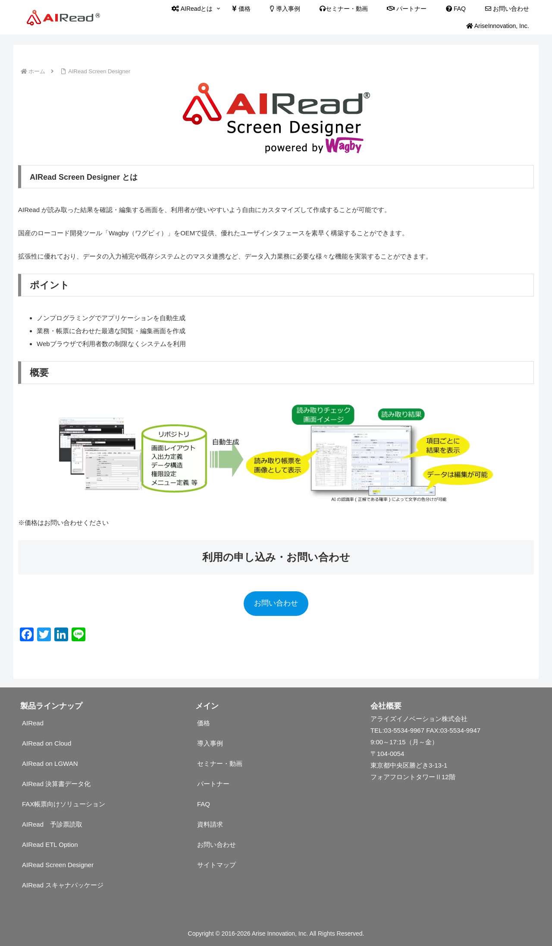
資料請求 (210, 824)
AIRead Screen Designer (58, 864)
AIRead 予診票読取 (52, 824)
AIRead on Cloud (46, 743)
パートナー (213, 783)
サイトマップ (216, 864)
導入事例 (210, 743)
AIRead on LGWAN (50, 763)
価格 (203, 723)
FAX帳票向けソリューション (63, 804)
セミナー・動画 (219, 763)
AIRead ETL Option (50, 844)
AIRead (33, 723)
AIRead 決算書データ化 (56, 783)
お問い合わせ (276, 603)
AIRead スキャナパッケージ (63, 885)
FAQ (203, 804)
